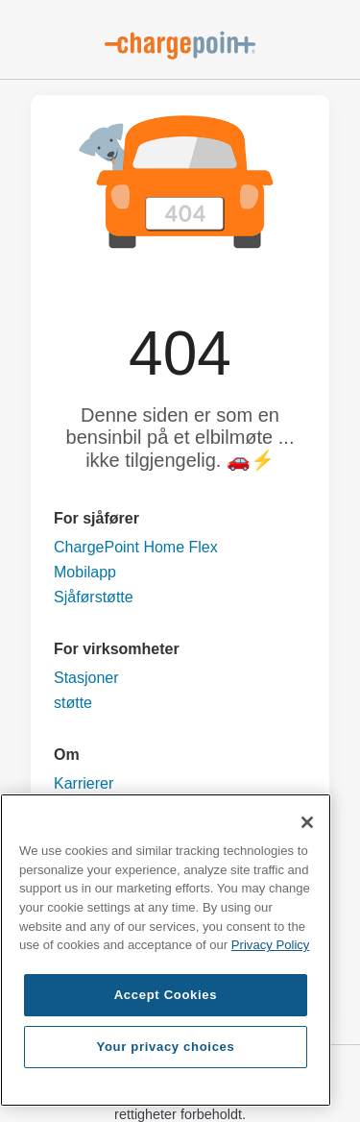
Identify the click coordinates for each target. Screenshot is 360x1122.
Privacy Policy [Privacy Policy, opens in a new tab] (270, 945)
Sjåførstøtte (93, 597)
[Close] (307, 822)
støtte (73, 703)
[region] (165, 950)
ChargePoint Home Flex (136, 547)
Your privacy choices (165, 1046)
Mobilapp (85, 572)
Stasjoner (86, 678)
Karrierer (83, 783)
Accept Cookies (166, 995)
